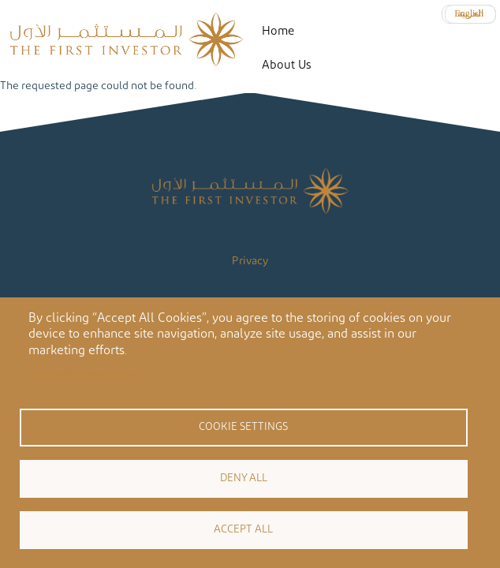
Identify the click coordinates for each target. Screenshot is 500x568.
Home (278, 31)
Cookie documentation (82, 374)
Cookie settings (243, 426)
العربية (470, 13)
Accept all (243, 529)
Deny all (243, 478)
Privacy (250, 261)
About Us (286, 65)
